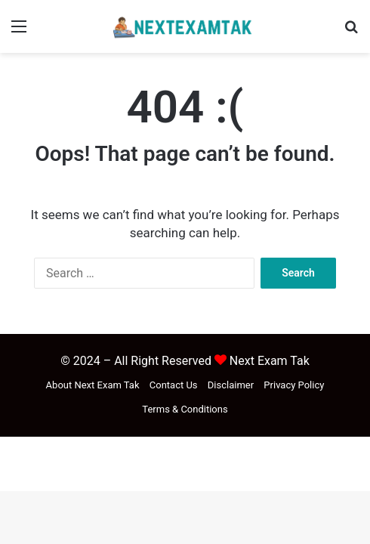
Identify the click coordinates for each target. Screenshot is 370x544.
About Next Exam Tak (93, 385)
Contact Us (174, 385)
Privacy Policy (294, 385)
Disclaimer (231, 385)
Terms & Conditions (184, 409)
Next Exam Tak (270, 361)
